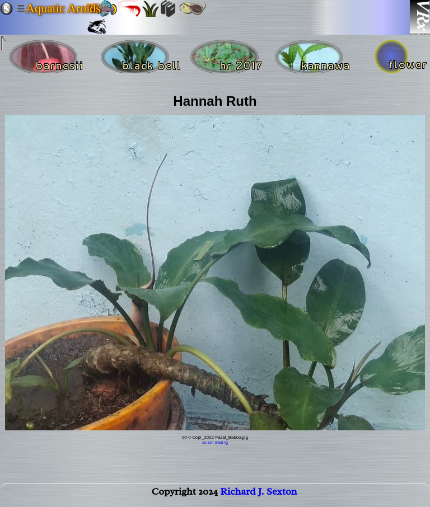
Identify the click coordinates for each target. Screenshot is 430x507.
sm (210, 442)
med (219, 442)
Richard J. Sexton (258, 493)
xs (204, 442)
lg (226, 442)
